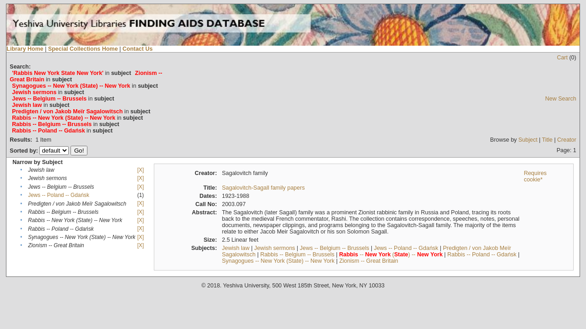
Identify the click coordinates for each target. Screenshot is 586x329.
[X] (140, 170)
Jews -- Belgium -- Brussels (334, 248)
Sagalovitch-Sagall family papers (263, 188)
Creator (566, 140)
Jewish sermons (274, 248)
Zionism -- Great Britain (368, 261)
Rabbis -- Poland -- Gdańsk (481, 254)
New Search (560, 99)
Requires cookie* (535, 176)
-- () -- (391, 254)
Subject (527, 140)
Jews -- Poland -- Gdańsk (58, 195)
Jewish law (236, 248)
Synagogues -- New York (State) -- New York (278, 261)
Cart (562, 57)
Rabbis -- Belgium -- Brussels (297, 254)
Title (547, 140)
